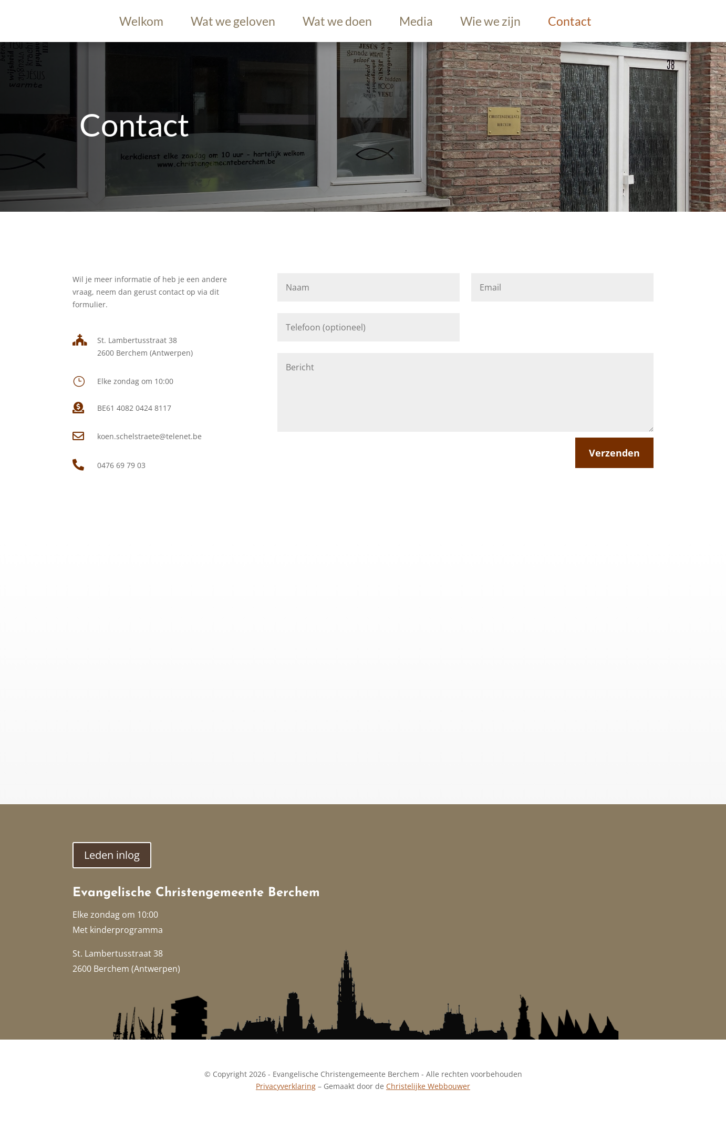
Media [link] (416, 22)
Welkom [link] (141, 22)
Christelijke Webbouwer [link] (428, 1086)
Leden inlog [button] (112, 855)
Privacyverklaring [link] (286, 1086)
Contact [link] (570, 22)
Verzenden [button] (614, 453)
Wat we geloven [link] (233, 22)
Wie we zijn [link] (490, 22)
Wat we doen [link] (337, 22)
